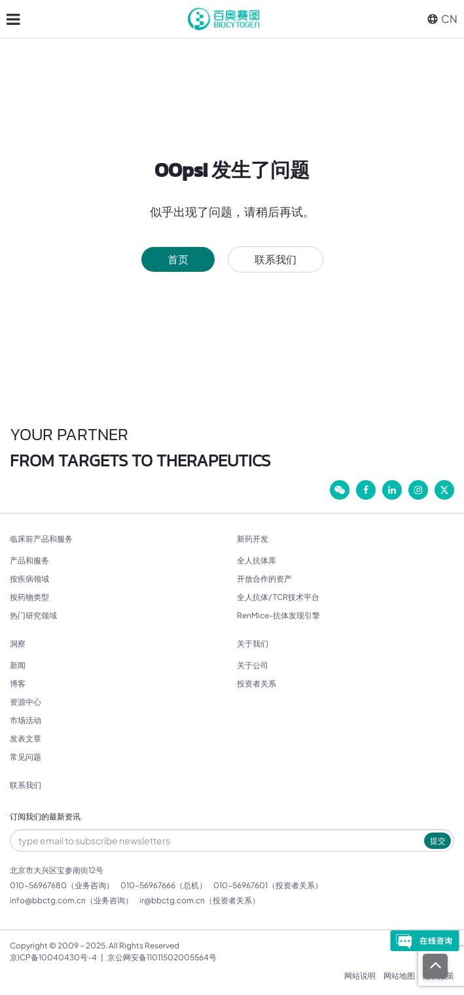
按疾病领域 (29, 579)
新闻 (18, 665)
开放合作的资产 (264, 579)
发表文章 (25, 738)
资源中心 (25, 702)
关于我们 (252, 644)
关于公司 (252, 665)
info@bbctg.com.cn (48, 900)
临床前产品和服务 (41, 539)
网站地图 (399, 976)
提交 (438, 841)
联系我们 (275, 259)
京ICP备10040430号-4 (53, 957)
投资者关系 (256, 683)
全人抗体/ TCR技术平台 (278, 597)
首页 (178, 259)
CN (442, 19)
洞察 (18, 644)
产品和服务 (29, 560)
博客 (18, 683)
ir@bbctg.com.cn (172, 900)
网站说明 (360, 976)
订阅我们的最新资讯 (45, 817)
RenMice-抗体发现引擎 (278, 615)
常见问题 (25, 757)
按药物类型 (29, 597)
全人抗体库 (256, 560)
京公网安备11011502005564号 (162, 957)
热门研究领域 (33, 615)
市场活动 (25, 720)
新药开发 (252, 539)
